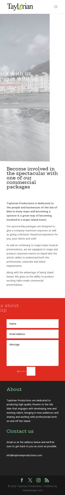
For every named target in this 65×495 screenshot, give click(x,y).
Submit (48, 371)
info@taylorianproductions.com (24, 455)
